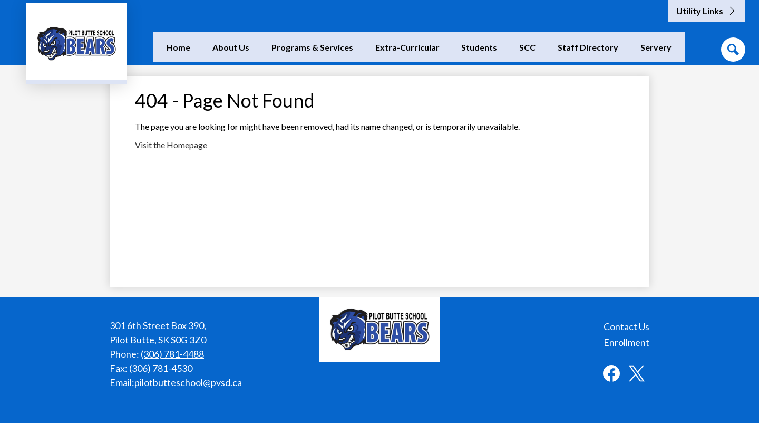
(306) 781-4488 (172, 354)
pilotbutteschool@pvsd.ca (188, 382)
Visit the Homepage (171, 145)
